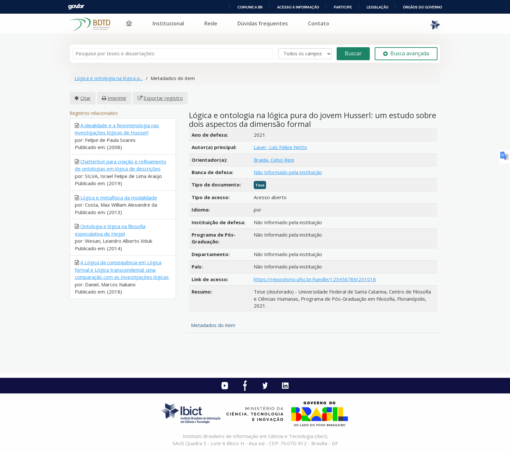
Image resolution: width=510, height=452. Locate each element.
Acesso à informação (298, 7)
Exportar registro (163, 98)
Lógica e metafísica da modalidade (118, 197)
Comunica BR (249, 7)
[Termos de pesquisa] (173, 53)
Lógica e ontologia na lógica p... (108, 78)
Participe (343, 7)
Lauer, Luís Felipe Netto (280, 147)
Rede (210, 23)
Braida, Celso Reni (274, 160)
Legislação (377, 7)
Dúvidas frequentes (262, 23)
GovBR (76, 7)
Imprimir (117, 98)
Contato (318, 23)
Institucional (168, 23)
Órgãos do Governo (422, 7)
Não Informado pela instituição (288, 172)
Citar (85, 98)
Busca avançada (406, 53)
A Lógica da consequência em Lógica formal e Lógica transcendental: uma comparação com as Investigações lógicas (122, 269)
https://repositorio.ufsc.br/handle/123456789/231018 (315, 279)
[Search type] (305, 53)
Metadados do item (213, 325)
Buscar (353, 53)
